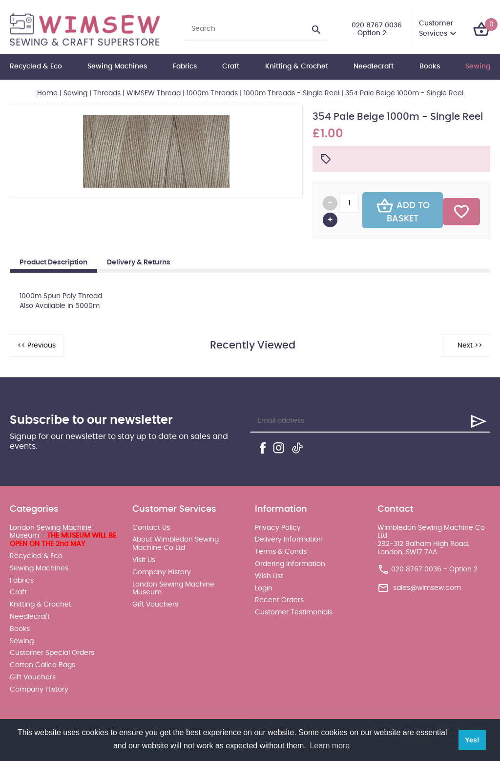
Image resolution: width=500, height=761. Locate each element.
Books (429, 66)
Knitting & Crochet (296, 66)
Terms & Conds (281, 551)
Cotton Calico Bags (42, 665)
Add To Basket (403, 210)
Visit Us (143, 560)
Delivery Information (289, 539)
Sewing (477, 66)
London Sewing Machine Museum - (63, 536)
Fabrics (185, 66)
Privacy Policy (278, 527)
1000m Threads (212, 93)
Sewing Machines (117, 66)
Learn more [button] (330, 745)
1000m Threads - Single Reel (291, 93)
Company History (39, 689)
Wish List (269, 576)
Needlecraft (374, 66)
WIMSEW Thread (153, 93)
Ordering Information (290, 564)
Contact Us (151, 527)
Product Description (53, 262)
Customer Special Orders (52, 653)
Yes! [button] (472, 740)
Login (263, 588)
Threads (107, 93)
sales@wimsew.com (427, 588)
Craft (230, 66)
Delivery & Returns (138, 262)
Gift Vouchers (33, 677)
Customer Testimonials (294, 612)
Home (47, 93)
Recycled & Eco (36, 66)
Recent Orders (279, 600)
